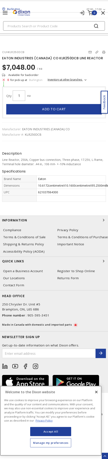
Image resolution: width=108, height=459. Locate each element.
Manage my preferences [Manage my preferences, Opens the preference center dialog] (50, 443)
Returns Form (68, 278)
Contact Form (13, 285)
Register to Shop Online (76, 271)
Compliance (12, 230)
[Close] (96, 392)
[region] (51, 421)
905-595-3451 (38, 315)
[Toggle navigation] (5, 13)
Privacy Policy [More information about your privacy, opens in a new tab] (44, 420)
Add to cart (54, 109)
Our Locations (14, 278)
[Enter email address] (49, 353)
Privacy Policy (67, 230)
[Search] (54, 26)
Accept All (50, 431)
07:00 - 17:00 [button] (94, 9)
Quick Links (54, 261)
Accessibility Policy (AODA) (24, 251)
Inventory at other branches (65, 79)
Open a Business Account (23, 271)
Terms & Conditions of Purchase (82, 237)
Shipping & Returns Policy (23, 244)
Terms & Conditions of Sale (24, 237)
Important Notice (70, 244)
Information (54, 220)
